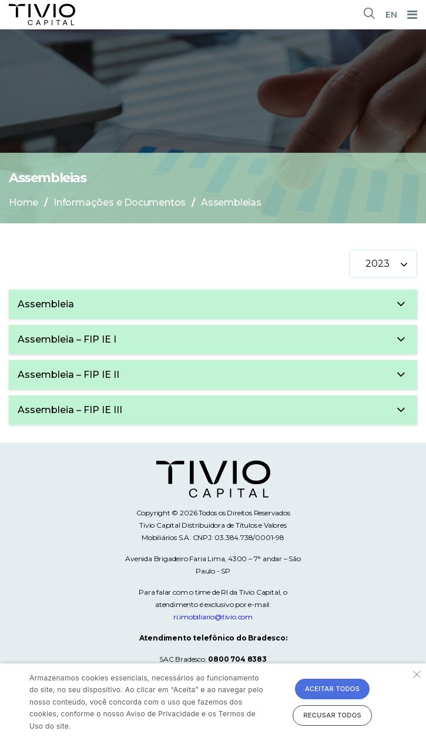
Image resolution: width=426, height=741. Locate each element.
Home (23, 202)
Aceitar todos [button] (332, 689)
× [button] (415, 673)
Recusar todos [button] (332, 715)
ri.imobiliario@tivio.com (213, 616)
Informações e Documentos (119, 202)
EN (391, 14)
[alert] (213, 702)
